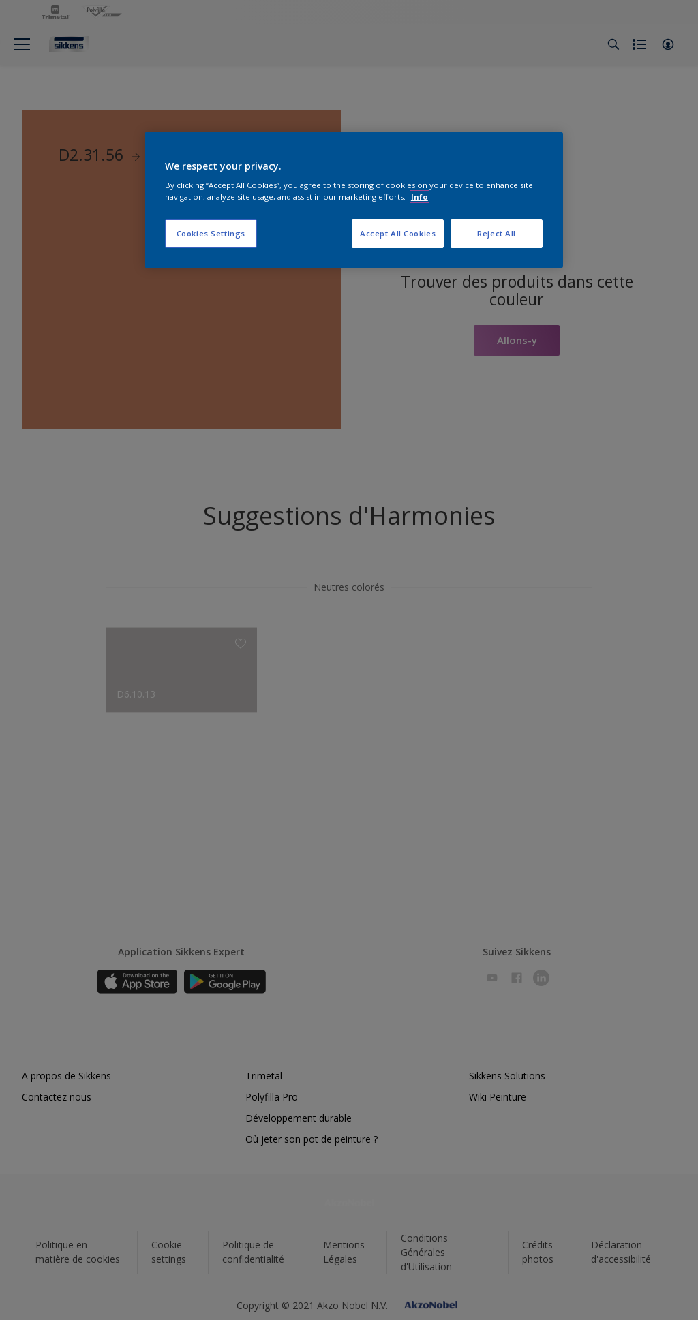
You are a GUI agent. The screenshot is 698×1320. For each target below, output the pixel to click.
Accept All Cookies (398, 233)
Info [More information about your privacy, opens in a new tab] (419, 196)
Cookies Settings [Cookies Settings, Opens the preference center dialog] (211, 233)
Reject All (496, 233)
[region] (354, 200)
